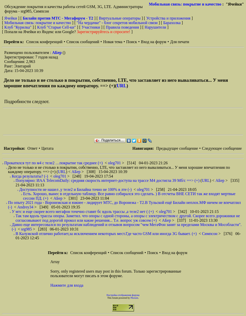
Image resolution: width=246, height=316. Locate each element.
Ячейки (11, 18)
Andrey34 (25, 207)
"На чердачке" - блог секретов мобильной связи (117, 23)
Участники (91, 27)
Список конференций (44, 42)
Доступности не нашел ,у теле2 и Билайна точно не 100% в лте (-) (75, 189)
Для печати (179, 42)
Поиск (131, 42)
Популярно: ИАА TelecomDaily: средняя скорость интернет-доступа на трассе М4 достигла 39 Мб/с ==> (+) (107, 180)
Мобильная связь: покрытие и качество (185, 4)
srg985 (27, 229)
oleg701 (115, 163)
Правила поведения (122, 27)
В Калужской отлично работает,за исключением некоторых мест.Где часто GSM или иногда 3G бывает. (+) (106, 233)
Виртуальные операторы (120, 18)
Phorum (134, 297)
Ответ (32, 148)
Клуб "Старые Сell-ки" (56, 27)
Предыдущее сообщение (177, 148)
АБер (57, 52)
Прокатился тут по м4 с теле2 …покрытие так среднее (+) (53, 163)
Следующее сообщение (222, 148)
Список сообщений (82, 42)
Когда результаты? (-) (30, 176)
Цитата (47, 148)
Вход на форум (153, 42)
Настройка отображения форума (123, 295)
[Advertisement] (94, 121)
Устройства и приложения (168, 18)
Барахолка (172, 23)
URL (122, 85)
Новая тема (112, 42)
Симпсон (210, 233)
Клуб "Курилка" (17, 27)
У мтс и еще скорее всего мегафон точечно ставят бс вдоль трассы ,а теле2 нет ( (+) (83, 211)
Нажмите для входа (66, 285)
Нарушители (155, 27)
